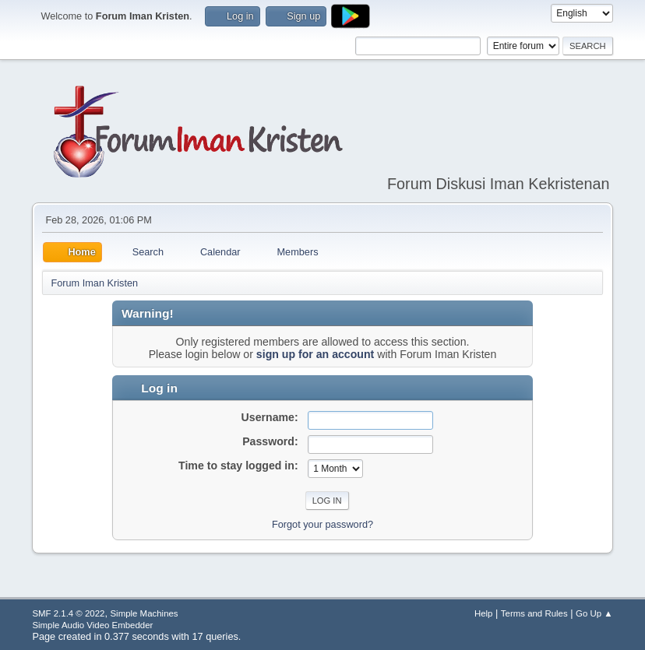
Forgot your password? (322, 524)
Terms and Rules (534, 613)
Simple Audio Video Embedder (92, 625)
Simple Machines (144, 613)
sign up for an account (315, 354)
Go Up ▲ (594, 613)
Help (483, 613)
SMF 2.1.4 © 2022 (68, 613)
